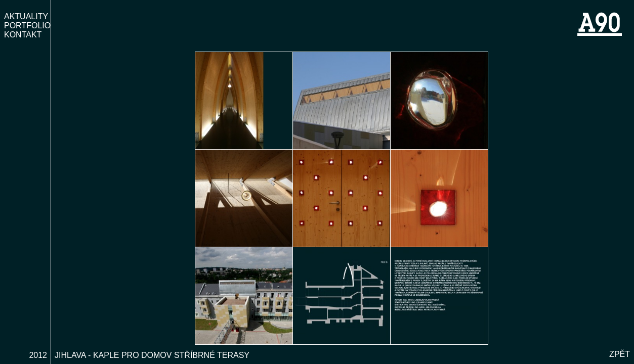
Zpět (619, 355)
